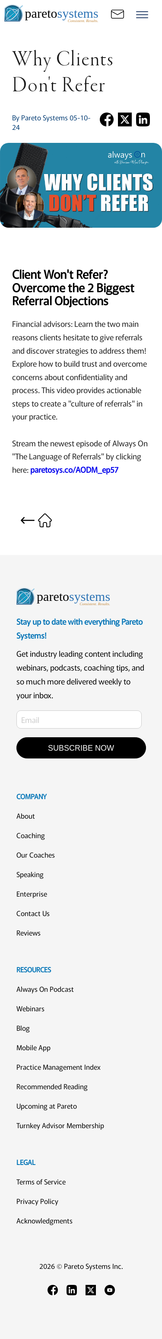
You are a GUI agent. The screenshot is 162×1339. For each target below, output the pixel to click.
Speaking (30, 874)
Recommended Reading (52, 1086)
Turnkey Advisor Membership (60, 1125)
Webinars (30, 1008)
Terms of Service (41, 1181)
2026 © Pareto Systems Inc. (81, 1266)
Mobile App (33, 1047)
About (25, 815)
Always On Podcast (45, 989)
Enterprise (31, 893)
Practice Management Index (58, 1067)
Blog (23, 1028)
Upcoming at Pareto (46, 1105)
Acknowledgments (44, 1220)
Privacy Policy (37, 1201)
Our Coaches (35, 854)
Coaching (30, 835)
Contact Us (33, 913)
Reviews (28, 932)
